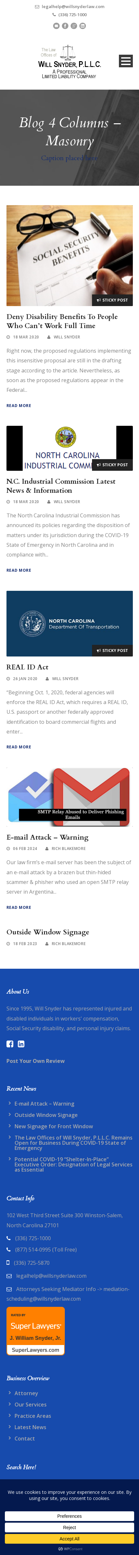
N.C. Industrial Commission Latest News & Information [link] (60, 486)
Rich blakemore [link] (69, 848)
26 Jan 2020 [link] (25, 678)
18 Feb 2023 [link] (25, 943)
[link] (69, 60)
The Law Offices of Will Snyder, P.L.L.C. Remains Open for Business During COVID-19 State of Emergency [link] (74, 1143)
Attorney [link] (26, 1393)
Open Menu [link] (126, 61)
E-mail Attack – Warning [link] (47, 837)
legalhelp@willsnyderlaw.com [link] (51, 1275)
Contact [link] (25, 1438)
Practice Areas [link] (33, 1415)
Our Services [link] (31, 1404)
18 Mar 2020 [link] (26, 337)
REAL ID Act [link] (27, 667)
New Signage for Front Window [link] (54, 1126)
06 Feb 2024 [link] (25, 848)
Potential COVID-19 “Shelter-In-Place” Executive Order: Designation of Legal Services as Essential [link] (74, 1164)
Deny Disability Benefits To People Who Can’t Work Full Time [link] (62, 321)
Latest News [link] (30, 1427)
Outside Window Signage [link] (47, 932)
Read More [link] (18, 405)
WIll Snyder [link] (67, 337)
